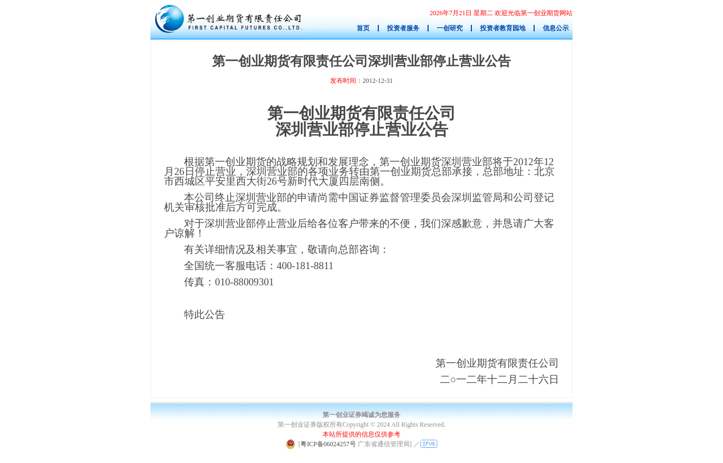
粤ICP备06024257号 (328, 444)
